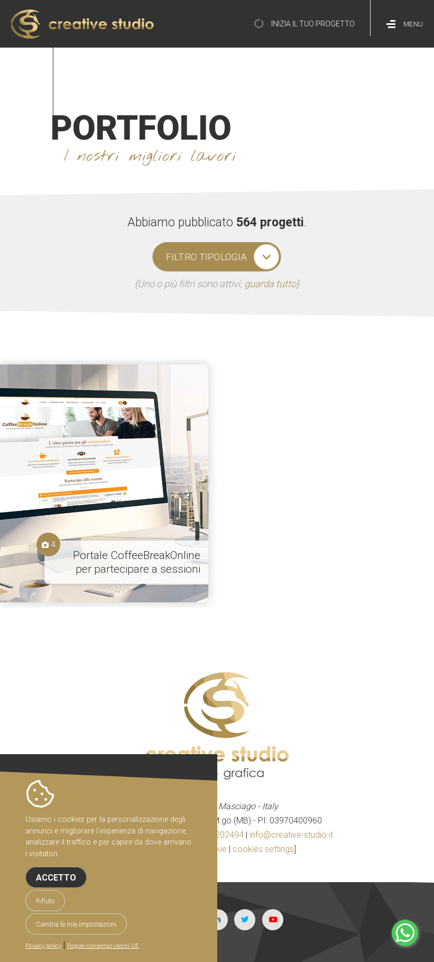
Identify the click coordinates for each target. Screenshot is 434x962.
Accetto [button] (56, 878)
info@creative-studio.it (291, 835)
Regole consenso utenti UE (103, 945)
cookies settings (263, 849)
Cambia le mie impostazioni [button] (76, 924)
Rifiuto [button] (45, 901)
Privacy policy (43, 945)
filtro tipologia (206, 257)
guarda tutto (270, 283)
